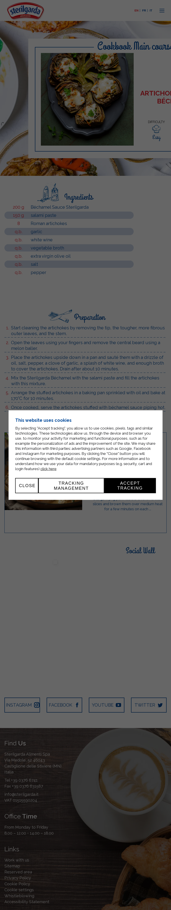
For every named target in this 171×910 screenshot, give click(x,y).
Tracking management (71, 485)
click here (48, 469)
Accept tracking (130, 485)
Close (27, 485)
